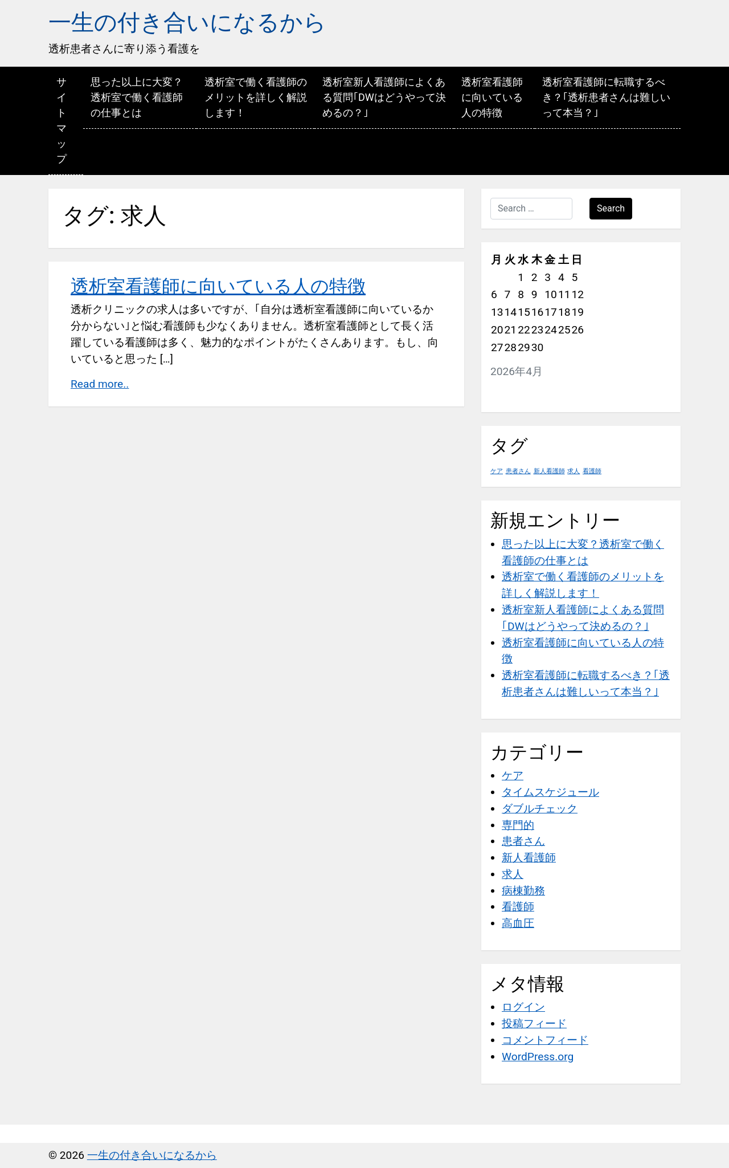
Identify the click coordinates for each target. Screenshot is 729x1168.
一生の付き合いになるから (187, 22)
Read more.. (100, 383)
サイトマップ (61, 120)
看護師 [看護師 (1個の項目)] (592, 471)
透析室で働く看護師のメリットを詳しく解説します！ (255, 97)
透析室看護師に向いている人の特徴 (492, 97)
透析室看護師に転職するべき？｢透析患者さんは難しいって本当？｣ (606, 97)
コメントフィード (545, 1040)
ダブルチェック (540, 808)
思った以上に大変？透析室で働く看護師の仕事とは (137, 97)
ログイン (523, 1007)
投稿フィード (534, 1023)
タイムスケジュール (550, 792)
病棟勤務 (523, 890)
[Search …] (531, 208)
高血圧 (518, 923)
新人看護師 (529, 857)
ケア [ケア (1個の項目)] (496, 471)
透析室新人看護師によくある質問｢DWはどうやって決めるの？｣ (384, 97)
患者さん (523, 841)
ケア (512, 775)
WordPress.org (538, 1056)
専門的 (518, 825)
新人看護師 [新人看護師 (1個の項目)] (549, 471)
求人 (512, 874)
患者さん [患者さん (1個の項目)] (518, 471)
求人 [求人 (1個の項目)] (573, 471)
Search (611, 208)
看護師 (518, 906)
